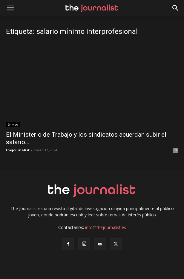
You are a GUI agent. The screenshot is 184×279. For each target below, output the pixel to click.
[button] (175, 8)
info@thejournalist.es (105, 227)
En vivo (13, 124)
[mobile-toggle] (10, 8)
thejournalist (18, 150)
